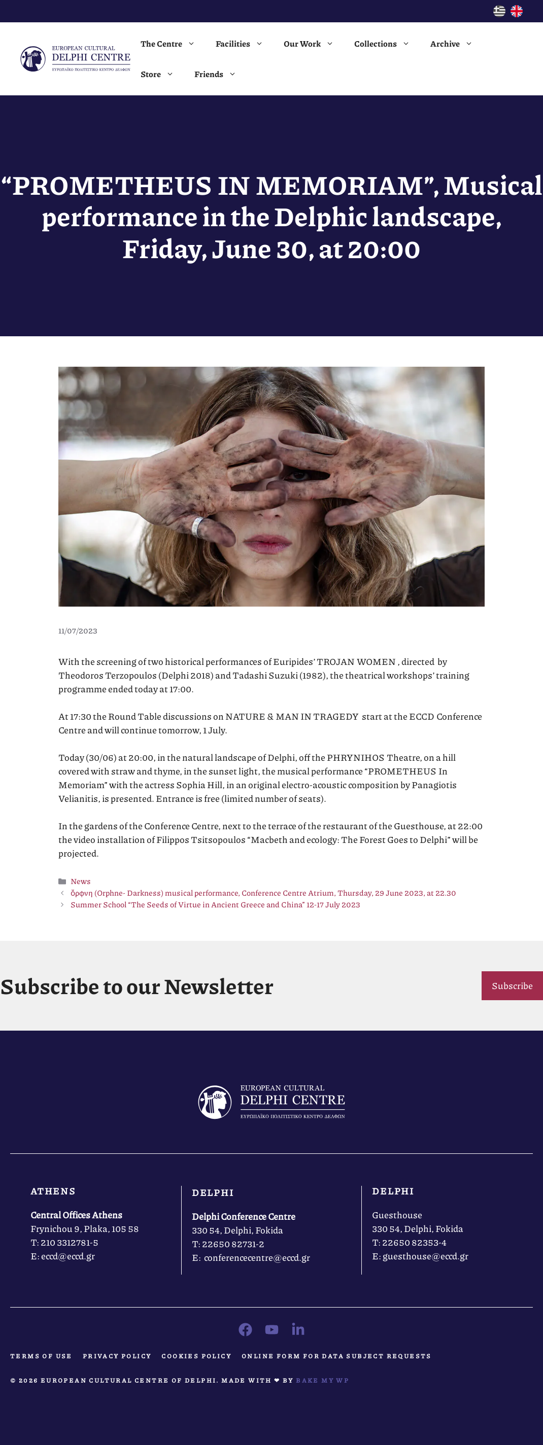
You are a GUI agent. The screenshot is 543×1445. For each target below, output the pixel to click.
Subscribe (512, 985)
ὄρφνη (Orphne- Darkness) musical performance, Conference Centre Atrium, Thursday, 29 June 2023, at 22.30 (263, 892)
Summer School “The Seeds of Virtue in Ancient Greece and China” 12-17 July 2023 (215, 904)
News (81, 881)
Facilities (245, 43)
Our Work (314, 43)
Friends (220, 74)
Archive (456, 43)
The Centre (173, 43)
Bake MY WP (322, 1380)
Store (162, 74)
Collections (387, 43)
